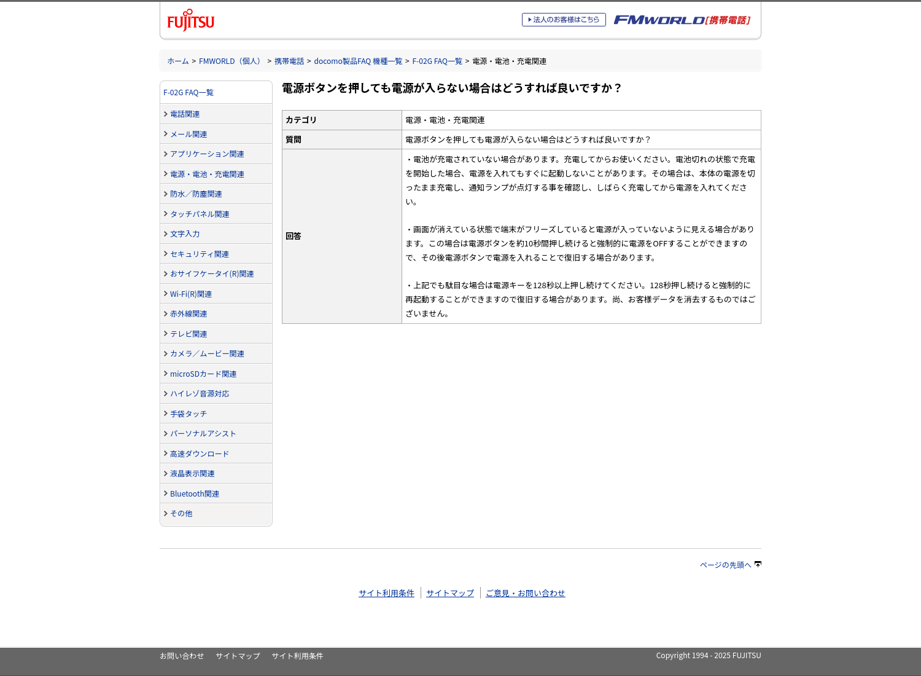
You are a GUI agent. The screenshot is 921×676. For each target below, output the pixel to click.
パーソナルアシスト (203, 433)
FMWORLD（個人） (232, 60)
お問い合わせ (182, 655)
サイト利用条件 (386, 593)
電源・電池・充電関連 (207, 173)
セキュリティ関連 (199, 253)
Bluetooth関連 (194, 493)
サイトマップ (450, 593)
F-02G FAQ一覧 (437, 60)
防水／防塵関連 (196, 193)
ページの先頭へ (730, 564)
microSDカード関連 (203, 373)
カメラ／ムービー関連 (207, 353)
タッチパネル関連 (200, 213)
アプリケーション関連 (207, 153)
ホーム (178, 60)
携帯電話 (289, 60)
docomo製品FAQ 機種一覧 (358, 60)
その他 (181, 513)
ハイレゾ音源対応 (199, 393)
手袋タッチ (188, 413)
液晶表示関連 (192, 473)
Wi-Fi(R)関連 (191, 293)
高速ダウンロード (200, 453)
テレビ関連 (188, 333)
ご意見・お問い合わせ (525, 593)
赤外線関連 (188, 313)
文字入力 (185, 233)
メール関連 (188, 133)
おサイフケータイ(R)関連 (212, 273)
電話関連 (185, 113)
